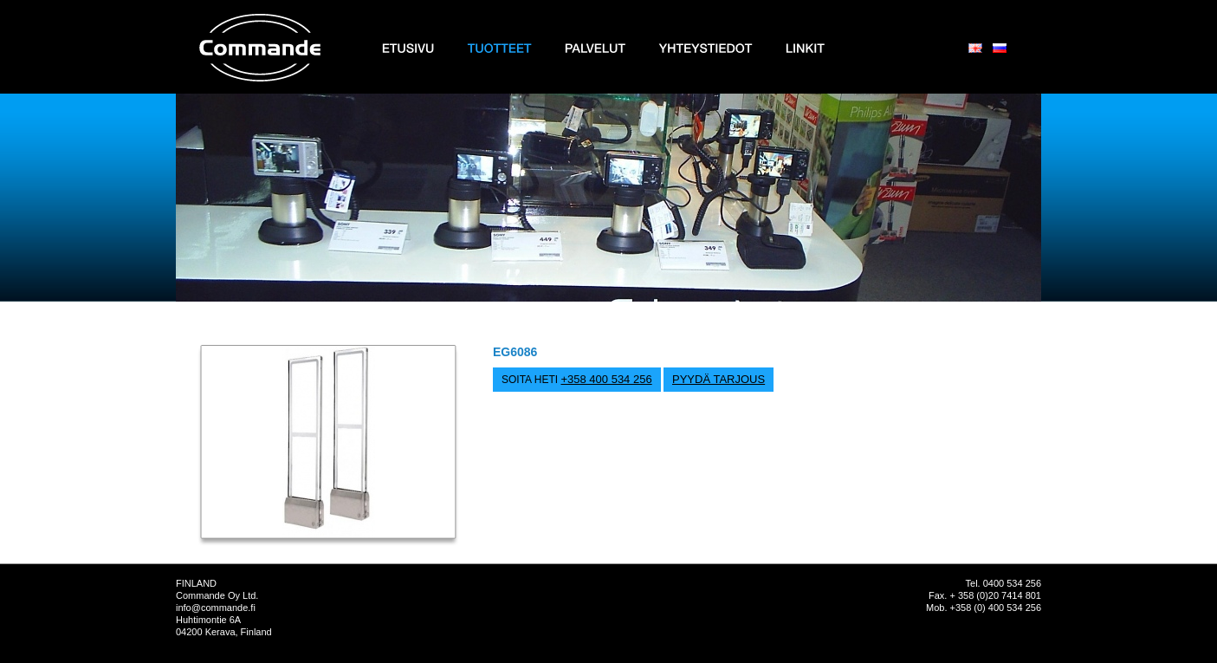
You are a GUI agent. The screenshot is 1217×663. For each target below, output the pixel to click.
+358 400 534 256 (605, 379)
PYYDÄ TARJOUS (718, 379)
